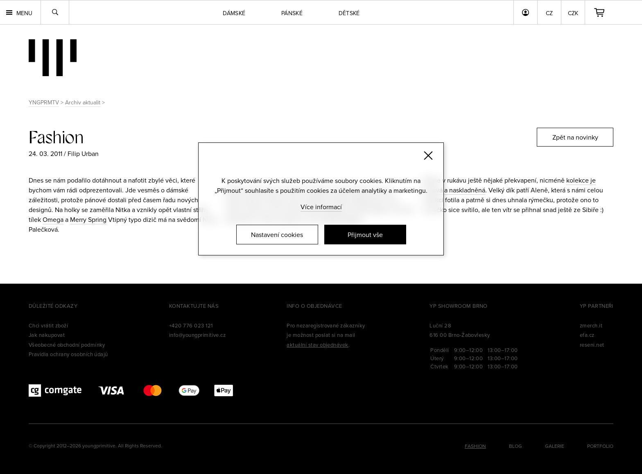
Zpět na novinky (575, 137)
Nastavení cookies (277, 234)
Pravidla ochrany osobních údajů (68, 354)
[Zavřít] (428, 155)
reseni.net (592, 344)
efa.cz (587, 335)
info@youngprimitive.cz (197, 335)
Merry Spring (88, 219)
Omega (53, 219)
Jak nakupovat (47, 335)
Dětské (349, 13)
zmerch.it (591, 325)
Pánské (292, 13)
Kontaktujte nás (194, 305)
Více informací (321, 206)
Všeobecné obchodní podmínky (67, 344)
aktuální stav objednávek (317, 344)
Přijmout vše (365, 234)
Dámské (234, 13)
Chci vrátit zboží (48, 325)
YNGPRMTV (44, 102)
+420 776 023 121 (191, 325)
